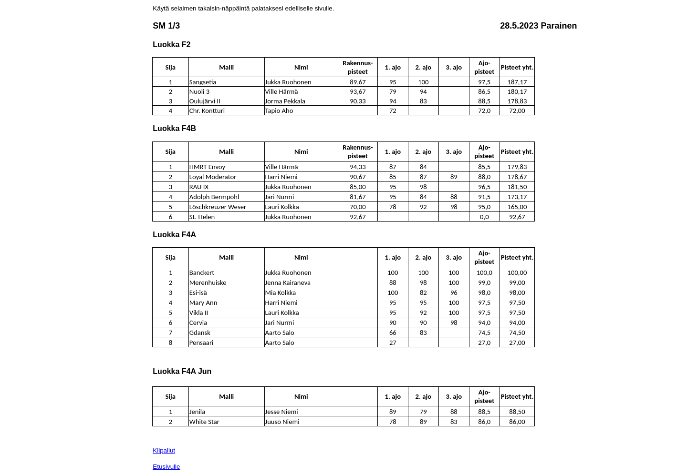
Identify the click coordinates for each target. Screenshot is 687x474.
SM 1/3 (166, 25)
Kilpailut (164, 450)
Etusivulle (166, 466)
